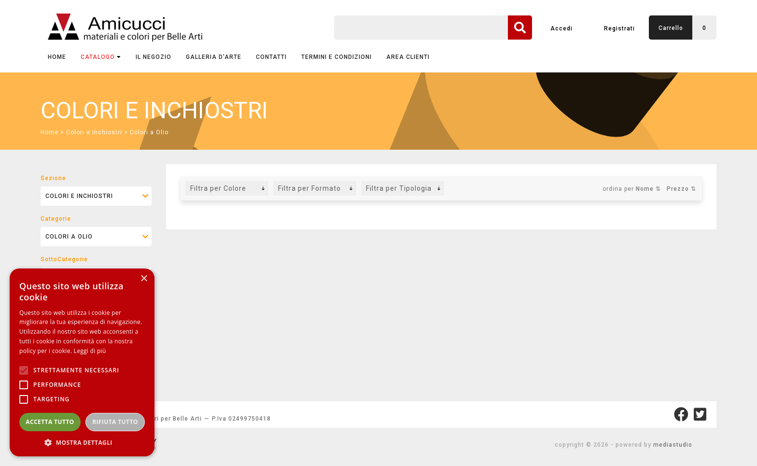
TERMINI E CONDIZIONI (336, 57)
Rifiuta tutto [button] (115, 422)
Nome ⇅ (648, 188)
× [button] (143, 278)
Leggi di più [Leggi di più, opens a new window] (90, 351)
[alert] (82, 362)
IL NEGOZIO (153, 57)
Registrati (619, 28)
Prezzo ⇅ (681, 188)
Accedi (561, 28)
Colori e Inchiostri (94, 132)
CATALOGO (101, 57)
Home (57, 57)
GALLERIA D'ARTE (213, 57)
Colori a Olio (149, 132)
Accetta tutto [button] (50, 422)
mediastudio (672, 444)
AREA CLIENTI (408, 57)
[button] (82, 442)
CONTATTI (271, 57)
